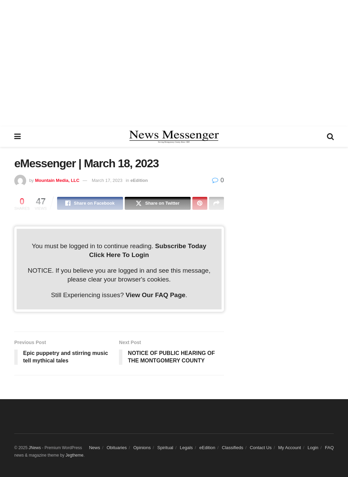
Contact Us (261, 447)
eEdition (139, 180)
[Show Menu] (17, 136)
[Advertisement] (174, 62)
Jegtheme (75, 455)
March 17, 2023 (107, 180)
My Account (289, 447)
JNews (35, 447)
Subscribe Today (180, 246)
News (94, 447)
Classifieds (232, 447)
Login (313, 447)
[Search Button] (330, 136)
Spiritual (165, 447)
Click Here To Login (119, 254)
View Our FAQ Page (155, 295)
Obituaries (117, 447)
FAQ (329, 447)
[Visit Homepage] (173, 136)
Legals (186, 447)
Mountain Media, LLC (57, 180)
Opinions (142, 447)
